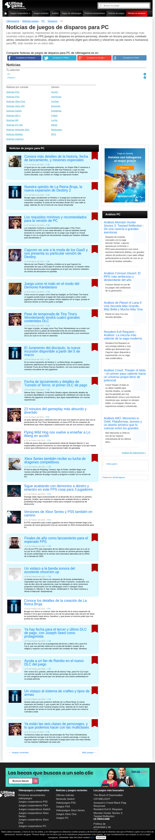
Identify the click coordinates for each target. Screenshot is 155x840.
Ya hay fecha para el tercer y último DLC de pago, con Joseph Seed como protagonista (55, 633)
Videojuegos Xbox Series (70, 810)
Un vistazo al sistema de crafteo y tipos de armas (57, 693)
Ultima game (111, 464)
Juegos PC (62, 817)
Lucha (54, 120)
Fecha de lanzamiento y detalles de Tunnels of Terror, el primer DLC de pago (55, 383)
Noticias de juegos (116, 13)
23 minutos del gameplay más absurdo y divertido (55, 410)
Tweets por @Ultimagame (113, 477)
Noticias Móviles (14, 134)
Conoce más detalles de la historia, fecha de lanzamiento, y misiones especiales (56, 158)
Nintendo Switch (65, 799)
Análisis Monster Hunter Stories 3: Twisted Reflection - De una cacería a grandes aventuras (124, 227)
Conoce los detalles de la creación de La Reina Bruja (55, 602)
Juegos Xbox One (66, 814)
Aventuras (56, 96)
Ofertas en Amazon (137, 13)
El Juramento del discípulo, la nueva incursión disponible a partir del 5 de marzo (52, 351)
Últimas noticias (65, 795)
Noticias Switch (14, 110)
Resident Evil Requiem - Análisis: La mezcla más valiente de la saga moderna (123, 335)
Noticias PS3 (12, 96)
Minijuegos (56, 129)
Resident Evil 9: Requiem (108, 809)
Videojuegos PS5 (66, 802)
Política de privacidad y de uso (102, 826)
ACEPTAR (101, 838)
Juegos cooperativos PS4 (33, 805)
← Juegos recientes (19, 752)
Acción (54, 92)
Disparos (11, 77)
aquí (92, 837)
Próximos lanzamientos (95, 13)
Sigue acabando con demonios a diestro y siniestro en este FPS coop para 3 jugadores (58, 487)
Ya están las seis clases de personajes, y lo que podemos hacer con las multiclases (56, 725)
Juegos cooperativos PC (32, 826)
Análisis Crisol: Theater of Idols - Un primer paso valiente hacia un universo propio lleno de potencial (125, 375)
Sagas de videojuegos (71, 13)
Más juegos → (89, 752)
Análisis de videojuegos (133, 453)
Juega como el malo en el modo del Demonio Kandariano (51, 285)
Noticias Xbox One (15, 101)
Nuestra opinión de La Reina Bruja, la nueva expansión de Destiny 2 (53, 188)
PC (8, 74)
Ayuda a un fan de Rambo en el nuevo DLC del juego (54, 662)
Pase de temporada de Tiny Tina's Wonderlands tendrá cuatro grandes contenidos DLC (52, 317)
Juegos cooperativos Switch (34, 809)
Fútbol (54, 115)
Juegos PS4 (63, 806)
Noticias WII (12, 120)
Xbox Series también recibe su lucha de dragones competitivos (55, 460)
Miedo (54, 125)
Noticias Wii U (13, 115)
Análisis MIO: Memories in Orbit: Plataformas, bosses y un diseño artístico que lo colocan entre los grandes (123, 423)
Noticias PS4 (12, 92)
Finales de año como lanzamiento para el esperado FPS (56, 540)
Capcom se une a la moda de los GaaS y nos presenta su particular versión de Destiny (56, 253)
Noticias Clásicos (15, 139)
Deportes (55, 106)
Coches (55, 101)
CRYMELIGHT (102, 799)
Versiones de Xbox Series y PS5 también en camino (58, 513)
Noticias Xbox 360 (15, 106)
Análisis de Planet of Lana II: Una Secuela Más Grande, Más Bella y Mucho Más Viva (123, 306)
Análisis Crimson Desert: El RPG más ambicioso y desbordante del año (122, 277)
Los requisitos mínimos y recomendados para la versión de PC (55, 219)
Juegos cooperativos (20, 13)
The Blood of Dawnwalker (108, 795)
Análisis (55, 13)
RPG (53, 134)
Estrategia (56, 110)
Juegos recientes (41, 13)
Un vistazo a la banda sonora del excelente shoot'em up (49, 570)
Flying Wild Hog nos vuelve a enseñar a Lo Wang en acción (57, 434)
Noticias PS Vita (14, 125)
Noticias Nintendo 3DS (17, 129)
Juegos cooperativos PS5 (33, 801)
